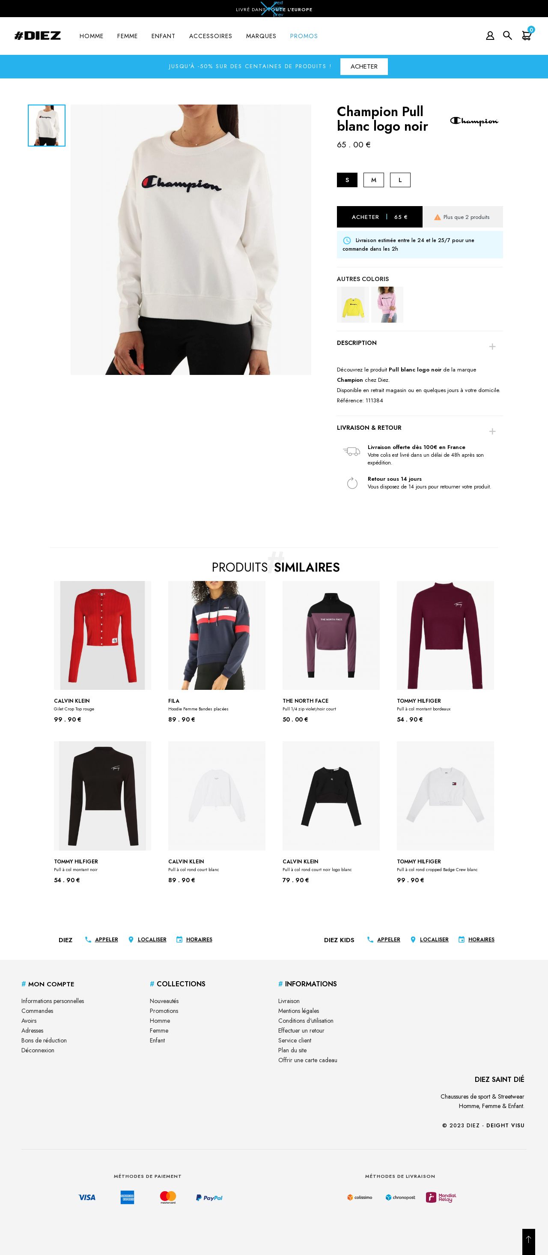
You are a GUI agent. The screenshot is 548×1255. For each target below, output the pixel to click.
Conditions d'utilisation (306, 1020)
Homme (160, 1020)
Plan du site (292, 1050)
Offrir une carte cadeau (307, 1060)
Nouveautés (164, 1001)
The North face (309, 704)
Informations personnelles (52, 1001)
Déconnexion (37, 1050)
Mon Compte (47, 984)
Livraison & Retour (369, 427)
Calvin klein (74, 704)
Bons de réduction (44, 1040)
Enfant (157, 1040)
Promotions (164, 1010)
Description (357, 342)
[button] (274, 11)
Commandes (37, 1010)
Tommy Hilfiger (423, 704)
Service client (294, 1040)
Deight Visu (505, 1125)
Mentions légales (298, 1010)
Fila (198, 704)
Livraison (289, 1001)
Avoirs (28, 1020)
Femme (159, 1030)
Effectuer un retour (301, 1030)
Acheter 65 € (380, 216)
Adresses (32, 1030)
